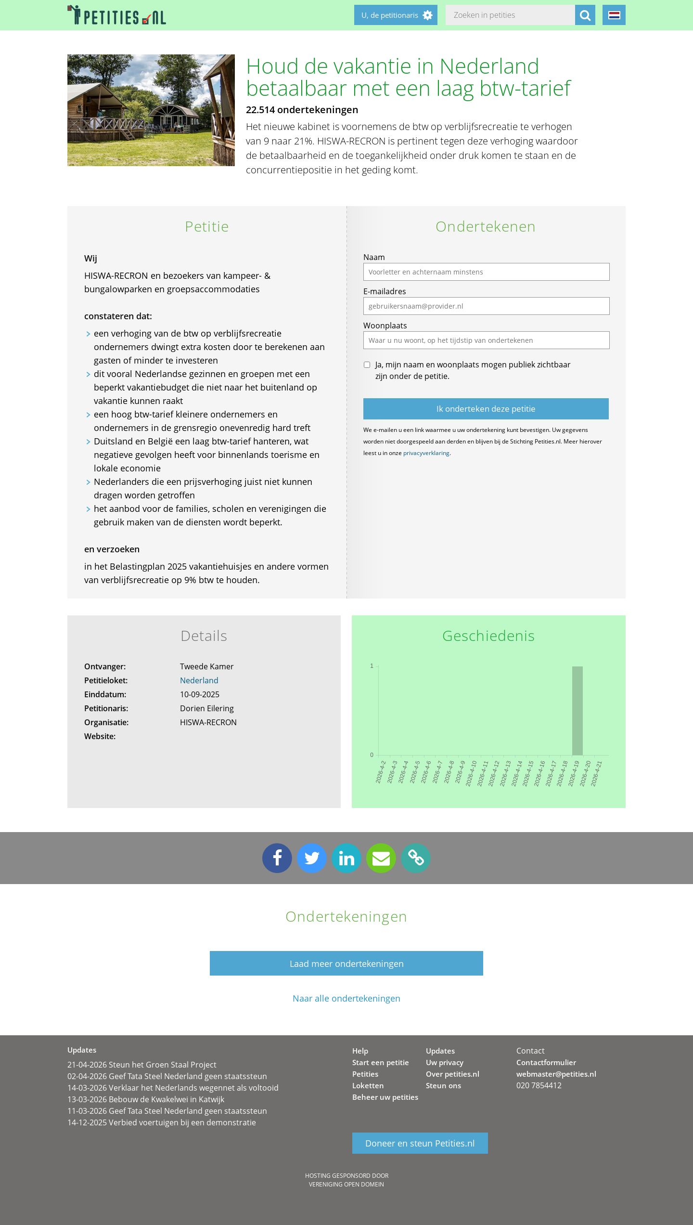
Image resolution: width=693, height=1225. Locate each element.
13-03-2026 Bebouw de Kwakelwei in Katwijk (145, 1099)
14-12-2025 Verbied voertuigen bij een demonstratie (161, 1122)
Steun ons (443, 1085)
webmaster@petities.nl (556, 1074)
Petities (365, 1074)
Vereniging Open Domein (346, 1184)
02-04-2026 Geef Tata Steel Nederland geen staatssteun (167, 1076)
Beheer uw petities (385, 1097)
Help (360, 1051)
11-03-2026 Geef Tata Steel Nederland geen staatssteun (167, 1111)
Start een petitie (380, 1062)
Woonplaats (385, 325)
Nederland (199, 680)
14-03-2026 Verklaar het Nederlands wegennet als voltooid (173, 1087)
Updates (440, 1051)
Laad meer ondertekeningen (347, 963)
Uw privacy (444, 1062)
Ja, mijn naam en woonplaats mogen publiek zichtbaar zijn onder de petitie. (473, 370)
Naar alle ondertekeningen (346, 998)
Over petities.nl (452, 1074)
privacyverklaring (426, 453)
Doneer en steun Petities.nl (420, 1143)
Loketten (368, 1085)
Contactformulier (546, 1062)
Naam (374, 257)
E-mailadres (384, 291)
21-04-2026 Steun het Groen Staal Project (142, 1064)
